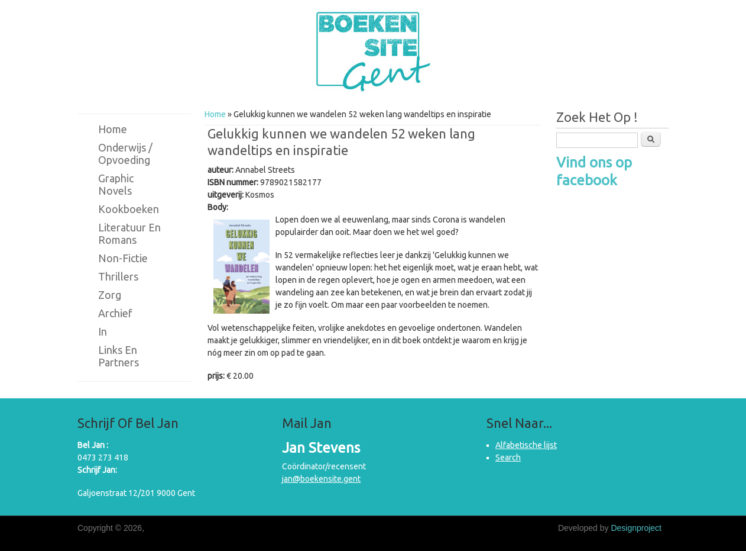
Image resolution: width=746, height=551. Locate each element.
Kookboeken (128, 209)
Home (215, 114)
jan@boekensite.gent (321, 479)
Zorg (109, 295)
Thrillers (118, 276)
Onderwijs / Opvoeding (125, 153)
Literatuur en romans (129, 233)
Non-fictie (123, 258)
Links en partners (118, 356)
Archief (115, 313)
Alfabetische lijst (526, 445)
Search (508, 457)
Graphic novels (116, 184)
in (102, 331)
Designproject (636, 528)
